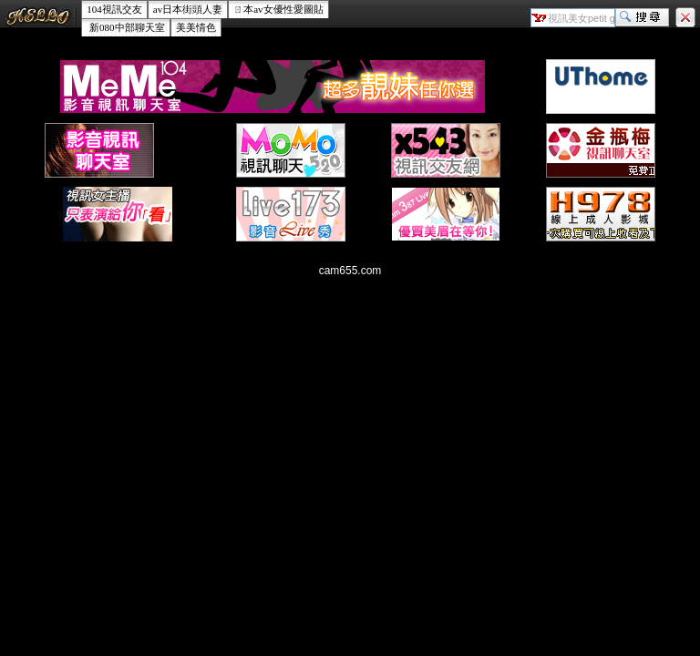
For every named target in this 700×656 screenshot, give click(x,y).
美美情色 (196, 27)
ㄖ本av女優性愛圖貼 (278, 9)
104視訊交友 (114, 9)
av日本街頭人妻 (187, 9)
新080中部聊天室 (125, 27)
